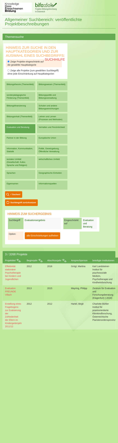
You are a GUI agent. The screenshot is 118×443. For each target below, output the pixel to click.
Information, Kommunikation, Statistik (20, 150)
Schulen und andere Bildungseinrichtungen (49, 107)
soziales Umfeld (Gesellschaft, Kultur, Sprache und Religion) (17, 162)
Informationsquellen (48, 183)
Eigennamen (12, 183)
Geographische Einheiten (50, 173)
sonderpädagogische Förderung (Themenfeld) (18, 96)
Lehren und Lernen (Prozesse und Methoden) (50, 118)
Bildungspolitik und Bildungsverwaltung (47, 96)
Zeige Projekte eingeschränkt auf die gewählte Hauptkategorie (25, 63)
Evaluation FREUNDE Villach (10, 291)
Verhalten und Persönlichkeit (52, 127)
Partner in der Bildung (17, 138)
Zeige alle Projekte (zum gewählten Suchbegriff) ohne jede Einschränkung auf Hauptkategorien (33, 72)
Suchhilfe (55, 59)
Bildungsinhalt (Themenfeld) (19, 116)
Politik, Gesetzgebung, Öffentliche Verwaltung (49, 150)
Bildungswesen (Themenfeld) (52, 84)
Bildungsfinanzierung (16, 105)
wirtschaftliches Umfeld (49, 159)
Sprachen (11, 173)
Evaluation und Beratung (18, 127)
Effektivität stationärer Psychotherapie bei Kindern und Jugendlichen (13, 273)
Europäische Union (47, 138)
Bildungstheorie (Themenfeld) (20, 84)
